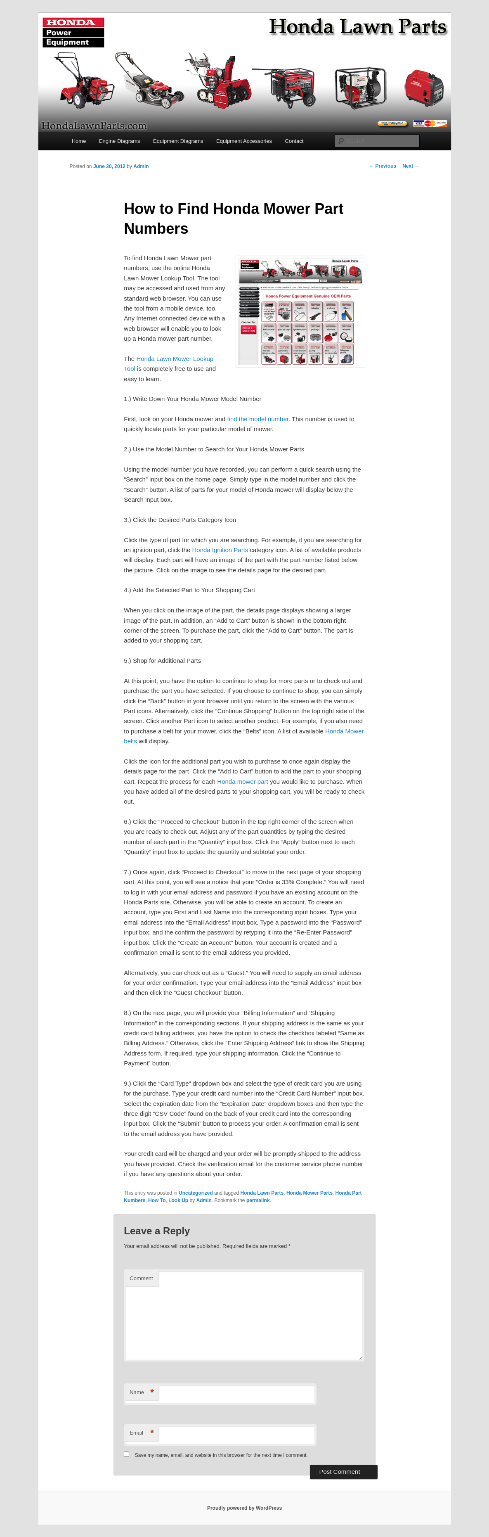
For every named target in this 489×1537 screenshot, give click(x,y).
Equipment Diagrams (178, 141)
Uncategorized (196, 1193)
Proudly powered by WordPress (244, 1508)
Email (142, 1433)
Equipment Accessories (244, 141)
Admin (141, 166)
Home (79, 141)
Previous (382, 166)
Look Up (178, 1200)
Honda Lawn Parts (262, 1193)
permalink (258, 1200)
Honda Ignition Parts (220, 549)
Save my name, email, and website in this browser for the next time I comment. (221, 1455)
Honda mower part (242, 781)
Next (410, 166)
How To (156, 1200)
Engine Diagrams (119, 141)
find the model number (257, 418)
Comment (141, 1278)
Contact (294, 141)
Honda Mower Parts (309, 1193)
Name (142, 1393)
